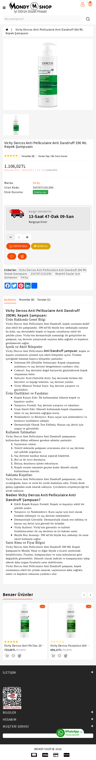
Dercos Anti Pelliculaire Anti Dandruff (37, 436)
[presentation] (84, 594)
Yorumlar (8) (27, 156)
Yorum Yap (43, 156)
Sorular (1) (43, 299)
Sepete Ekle (18, 246)
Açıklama (10, 299)
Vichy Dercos (14, 323)
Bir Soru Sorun (59, 156)
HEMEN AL (41, 246)
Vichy (36, 183)
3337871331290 (41, 273)
